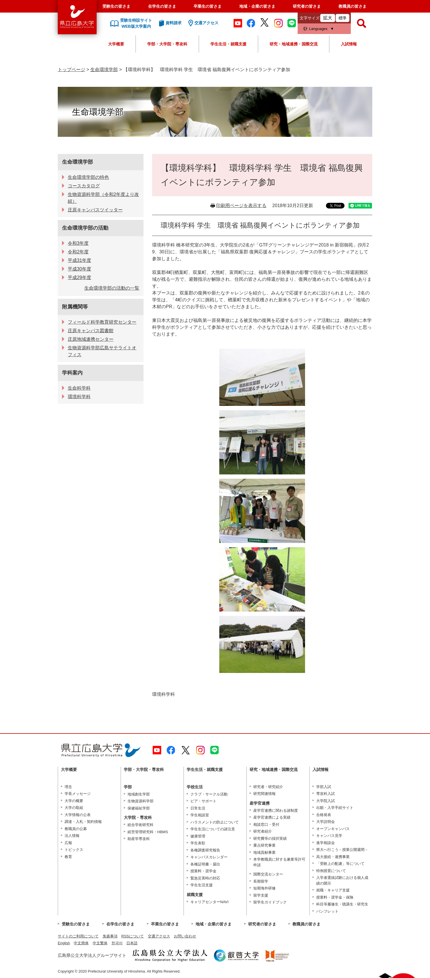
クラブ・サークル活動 (209, 794)
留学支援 (260, 895)
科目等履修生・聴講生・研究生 (342, 904)
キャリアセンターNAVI (209, 902)
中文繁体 (100, 943)
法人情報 (72, 835)
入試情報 (349, 44)
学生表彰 (197, 843)
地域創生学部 (139, 794)
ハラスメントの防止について (214, 822)
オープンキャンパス (333, 829)
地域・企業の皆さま (257, 6)
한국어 (117, 943)
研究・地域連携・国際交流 (294, 44)
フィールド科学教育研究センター (102, 322)
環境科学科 (79, 396)
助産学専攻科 (139, 839)
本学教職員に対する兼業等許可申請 (279, 862)
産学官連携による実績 (271, 817)
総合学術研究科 (141, 825)
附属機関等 (75, 307)
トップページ (71, 69)
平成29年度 (79, 277)
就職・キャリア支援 (333, 890)
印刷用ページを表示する (241, 205)
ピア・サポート (203, 801)
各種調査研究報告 (205, 850)
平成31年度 (79, 260)
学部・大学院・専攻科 (167, 44)
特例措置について (331, 871)
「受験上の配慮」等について (340, 863)
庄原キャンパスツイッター (95, 209)
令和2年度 (78, 251)
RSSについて (132, 936)
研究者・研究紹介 (268, 787)
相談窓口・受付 (266, 824)
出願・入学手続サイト (334, 807)
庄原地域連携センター (91, 339)
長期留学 (260, 881)
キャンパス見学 (329, 835)
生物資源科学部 (141, 801)
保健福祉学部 (139, 808)
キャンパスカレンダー (209, 857)
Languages (318, 29)
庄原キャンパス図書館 (91, 330)
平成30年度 (79, 268)
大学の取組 (74, 807)
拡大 (327, 17)
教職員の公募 (76, 829)
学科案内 (72, 373)
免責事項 (110, 936)
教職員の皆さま (353, 6)
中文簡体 (81, 943)
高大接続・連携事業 (333, 857)
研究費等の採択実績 (270, 838)
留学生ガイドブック (270, 902)
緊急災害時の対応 (205, 878)
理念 (68, 787)
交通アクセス (159, 936)
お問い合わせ (185, 936)
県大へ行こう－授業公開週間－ (342, 849)
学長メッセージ (78, 793)
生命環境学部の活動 (85, 228)
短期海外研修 (264, 888)
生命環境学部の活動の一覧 (111, 288)
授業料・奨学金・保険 (334, 897)
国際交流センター (268, 874)
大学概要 (116, 44)
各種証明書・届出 (205, 864)
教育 (68, 857)
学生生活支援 (201, 885)
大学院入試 (325, 801)
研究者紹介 (262, 831)
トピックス (74, 849)
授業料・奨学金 (203, 871)
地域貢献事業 (264, 852)
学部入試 (323, 787)
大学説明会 (325, 821)
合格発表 (323, 815)
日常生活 (197, 808)
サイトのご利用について (78, 936)
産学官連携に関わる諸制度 (275, 810)
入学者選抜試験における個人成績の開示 (342, 880)
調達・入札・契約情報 (83, 821)
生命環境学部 (104, 69)
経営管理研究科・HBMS (148, 832)
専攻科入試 (325, 793)
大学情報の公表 (78, 815)
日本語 (132, 943)
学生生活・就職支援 (228, 44)
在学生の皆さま (162, 6)
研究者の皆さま (307, 6)
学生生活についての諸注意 (212, 829)
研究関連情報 (264, 793)
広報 (68, 843)
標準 (343, 18)
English (64, 943)
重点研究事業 (264, 845)
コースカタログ (84, 185)
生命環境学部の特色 (88, 177)
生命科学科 (79, 388)
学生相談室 (199, 815)
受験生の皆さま (116, 6)
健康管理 (197, 836)
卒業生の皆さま (208, 6)
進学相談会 (325, 843)
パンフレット (327, 911)
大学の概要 (74, 801)
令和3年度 (78, 243)
